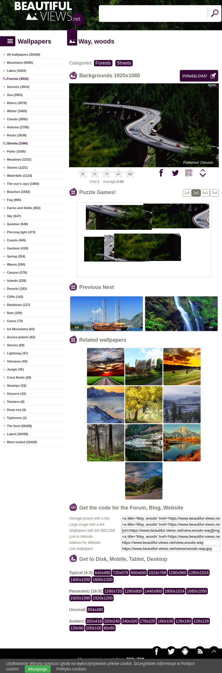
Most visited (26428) (22, 442)
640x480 (102, 572)
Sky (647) (14, 216)
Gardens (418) (17, 248)
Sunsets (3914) (18, 87)
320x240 (112, 621)
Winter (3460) (17, 111)
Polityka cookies (71, 669)
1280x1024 (199, 572)
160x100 (165, 621)
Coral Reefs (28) (19, 377)
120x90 (77, 628)
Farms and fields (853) (23, 208)
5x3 (205, 193)
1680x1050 (197, 591)
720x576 (120, 572)
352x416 (94, 621)
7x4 (214, 193)
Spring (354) (16, 256)
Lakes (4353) (16, 70)
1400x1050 (80, 579)
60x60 (109, 628)
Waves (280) (16, 264)
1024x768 (157, 572)
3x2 (196, 193)
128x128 (201, 621)
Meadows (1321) (19, 159)
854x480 (95, 609)
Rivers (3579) (17, 103)
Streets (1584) (17, 143)
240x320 (130, 621)
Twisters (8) (15, 401)
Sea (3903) (15, 95)
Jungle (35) (15, 369)
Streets (124, 63)
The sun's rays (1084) (23, 183)
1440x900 (153, 591)
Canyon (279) (17, 272)
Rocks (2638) (17, 135)
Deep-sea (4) (16, 409)
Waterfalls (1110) (19, 175)
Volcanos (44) (17, 361)
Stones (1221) (17, 167)
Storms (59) (16, 345)
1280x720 (113, 591)
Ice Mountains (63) (21, 329)
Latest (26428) (17, 434)
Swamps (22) (16, 385)
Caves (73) (15, 321)
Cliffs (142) (15, 296)
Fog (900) (14, 200)
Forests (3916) (18, 78)
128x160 (183, 621)
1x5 (187, 193)
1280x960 (177, 572)
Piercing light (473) (21, 232)
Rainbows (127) (18, 305)
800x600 (138, 572)
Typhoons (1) (17, 418)
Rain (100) (14, 313)
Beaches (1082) (18, 191)
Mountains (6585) (20, 62)
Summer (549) (17, 224)
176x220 (148, 621)
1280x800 (133, 591)
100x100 (93, 628)
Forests (103, 63)
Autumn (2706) (18, 127)
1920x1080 (80, 598)
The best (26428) (19, 426)
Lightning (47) (17, 353)
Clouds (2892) (17, 119)
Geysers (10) (16, 393)
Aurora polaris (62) (21, 337)
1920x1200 (102, 598)
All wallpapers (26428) (23, 54)
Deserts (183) (17, 288)
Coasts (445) (16, 240)
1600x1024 (174, 591)
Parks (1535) (16, 151)
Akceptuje (37, 669)
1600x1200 (102, 579)
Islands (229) (16, 280)
